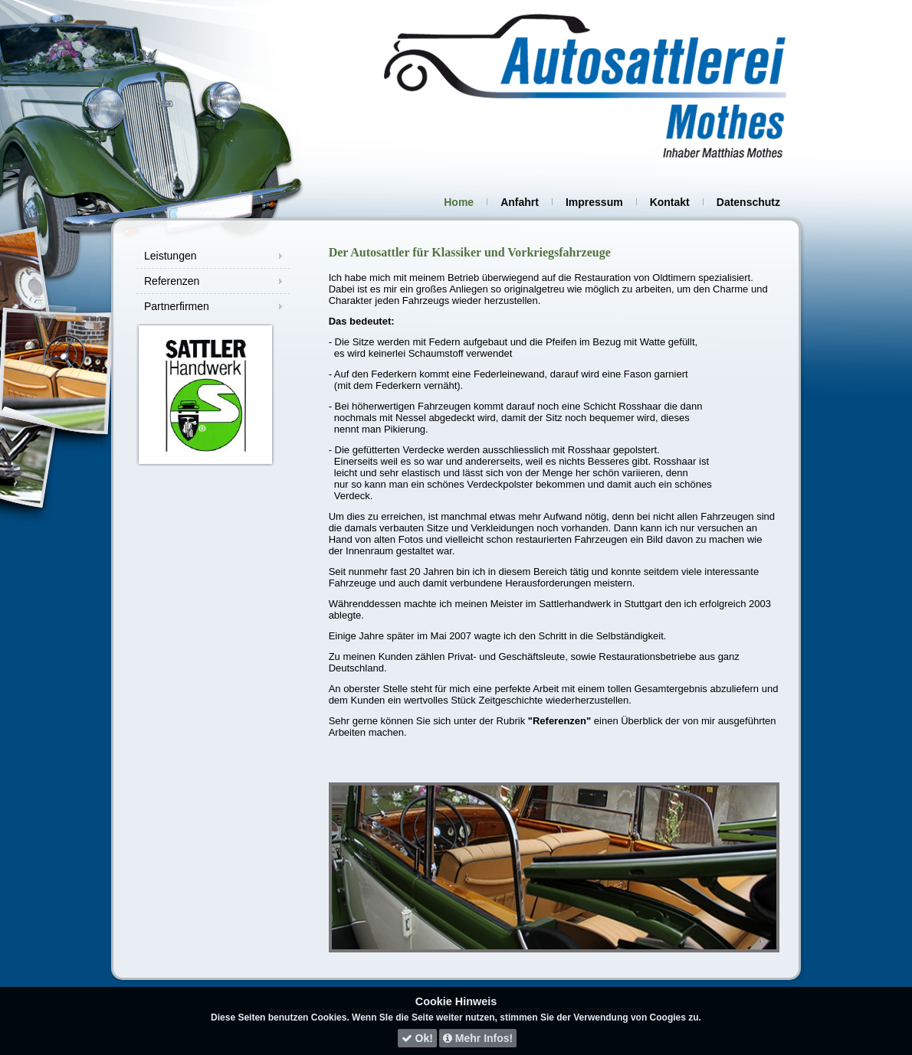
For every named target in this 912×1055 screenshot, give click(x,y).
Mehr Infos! (478, 1038)
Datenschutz (748, 202)
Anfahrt (519, 202)
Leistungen (170, 256)
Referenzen (171, 281)
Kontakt (670, 202)
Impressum (594, 202)
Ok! (417, 1038)
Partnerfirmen (176, 306)
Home (459, 202)
